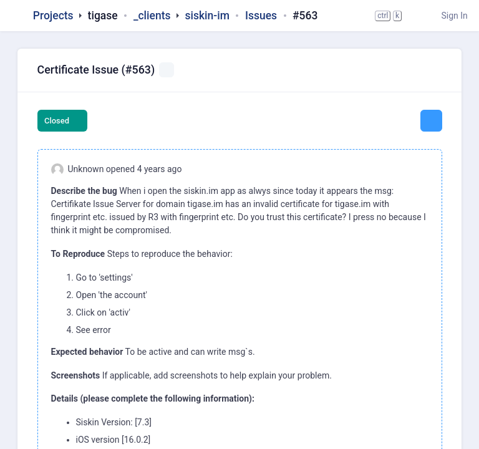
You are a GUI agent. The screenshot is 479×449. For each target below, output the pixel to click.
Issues (261, 15)
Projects (53, 15)
